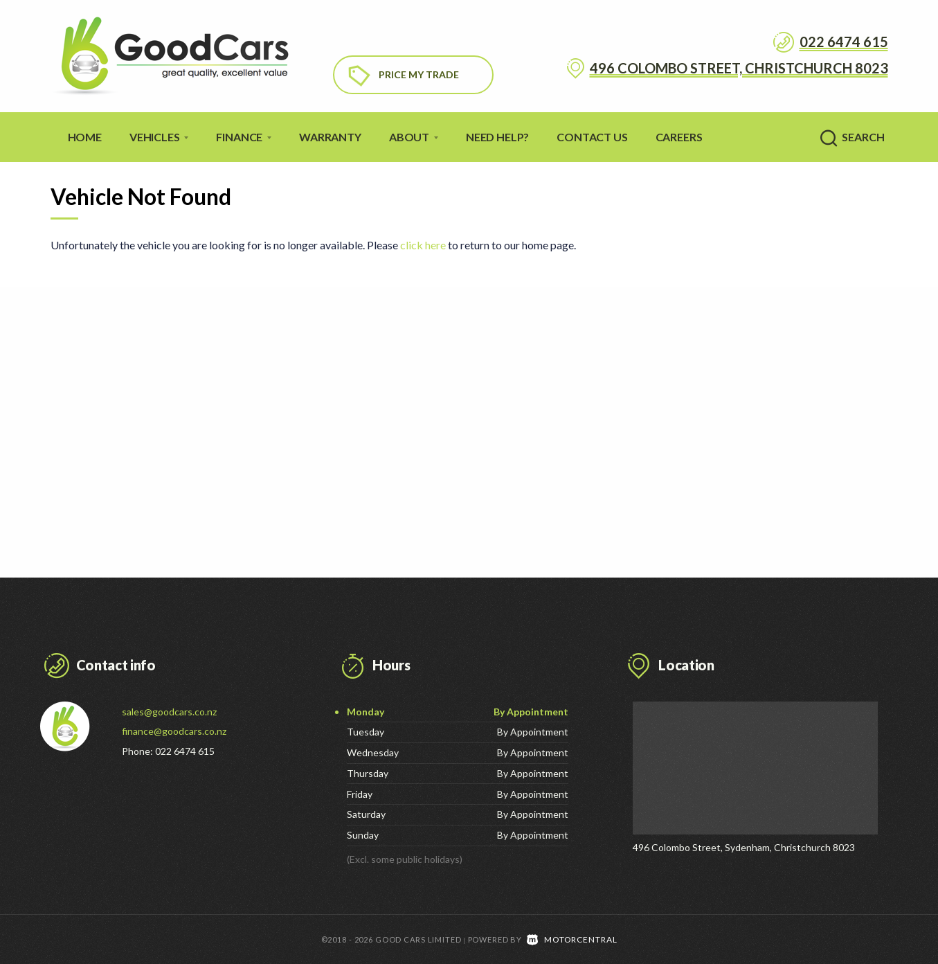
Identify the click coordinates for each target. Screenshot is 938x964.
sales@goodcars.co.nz (169, 711)
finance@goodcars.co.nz (174, 731)
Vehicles (159, 136)
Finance (243, 136)
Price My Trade (419, 74)
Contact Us (592, 136)
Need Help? (497, 136)
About (413, 136)
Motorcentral (572, 939)
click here (423, 244)
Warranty (330, 136)
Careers (679, 136)
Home (85, 136)
